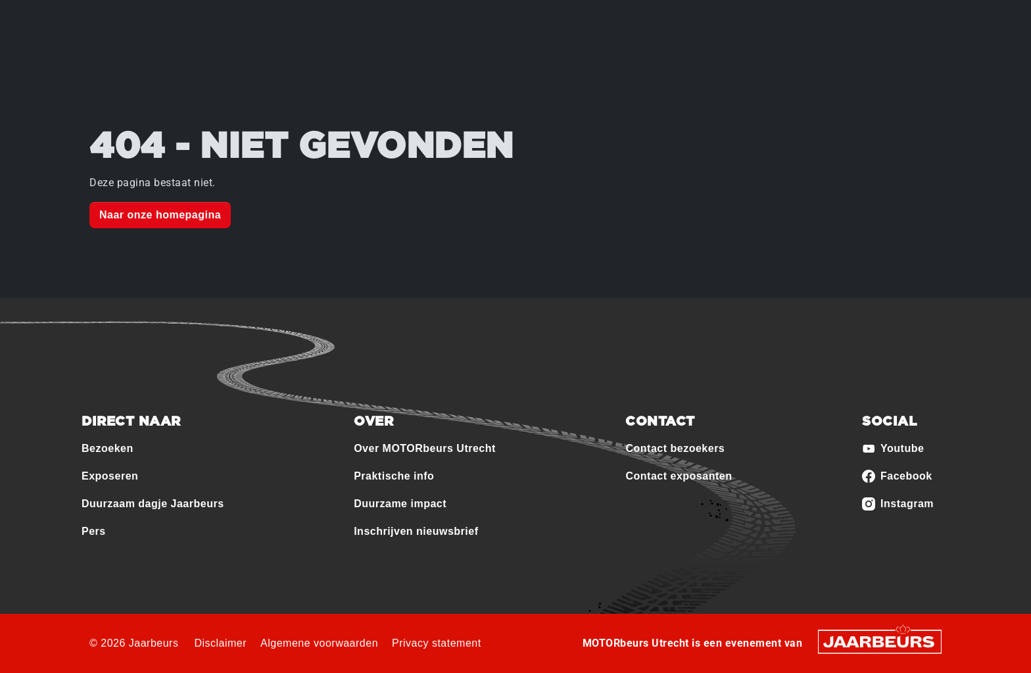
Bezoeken (111, 19)
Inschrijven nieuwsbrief (416, 531)
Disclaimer (220, 643)
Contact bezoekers (675, 448)
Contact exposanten (678, 476)
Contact (868, 19)
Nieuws (680, 66)
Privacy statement (436, 643)
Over (338, 66)
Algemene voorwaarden (319, 643)
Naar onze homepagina (160, 214)
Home (284, 66)
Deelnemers (421, 66)
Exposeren (164, 19)
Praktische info (598, 66)
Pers (94, 531)
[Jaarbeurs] (880, 641)
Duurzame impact (400, 503)
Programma (506, 66)
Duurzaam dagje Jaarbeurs (153, 503)
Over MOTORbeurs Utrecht (425, 448)
